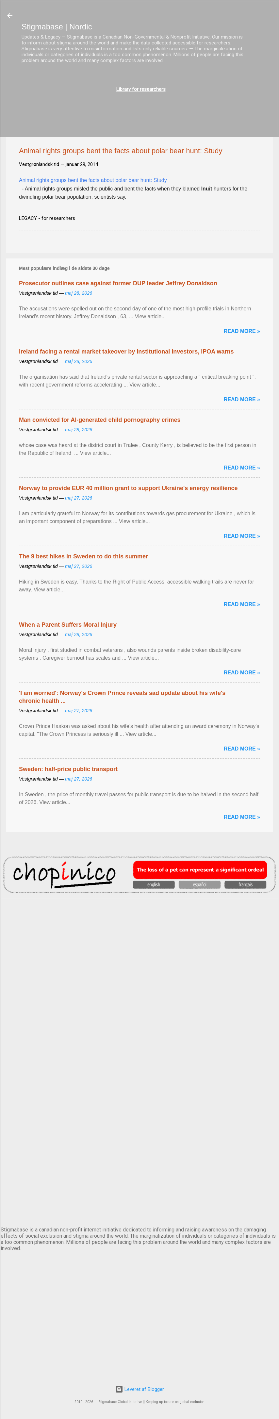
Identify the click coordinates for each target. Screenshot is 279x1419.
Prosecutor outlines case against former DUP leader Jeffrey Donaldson (118, 283)
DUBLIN (139, 979)
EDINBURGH (139, 1034)
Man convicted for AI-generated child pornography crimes (99, 420)
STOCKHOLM (139, 1196)
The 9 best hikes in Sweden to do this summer (83, 556)
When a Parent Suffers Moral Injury (68, 624)
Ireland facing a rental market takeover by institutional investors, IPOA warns (126, 351)
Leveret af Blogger (139, 1389)
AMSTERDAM (139, 925)
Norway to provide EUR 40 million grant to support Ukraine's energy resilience (128, 488)
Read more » (242, 331)
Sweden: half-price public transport (68, 769)
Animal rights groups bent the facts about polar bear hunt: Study (93, 180)
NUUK (139, 1088)
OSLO (139, 1142)
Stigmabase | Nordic (57, 26)
